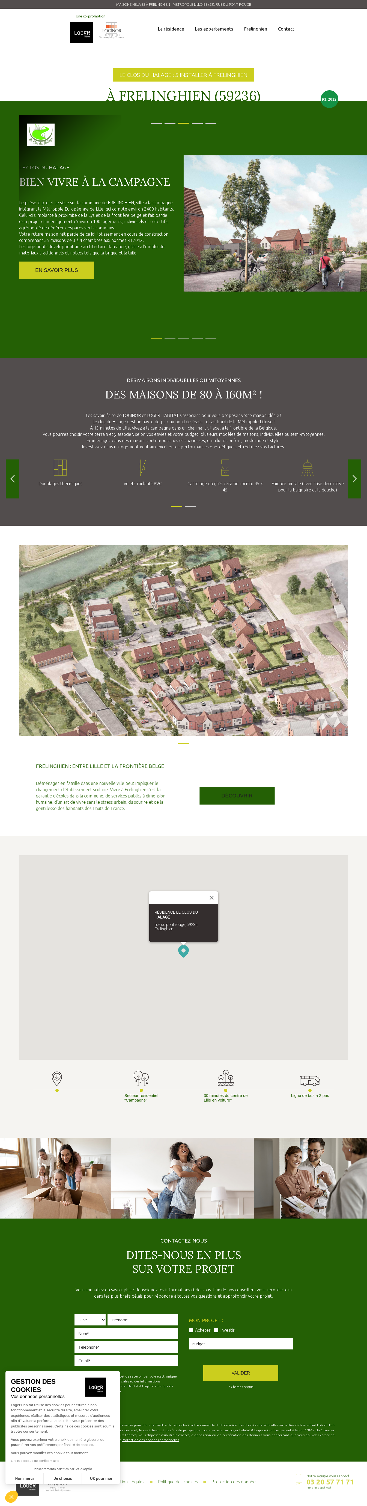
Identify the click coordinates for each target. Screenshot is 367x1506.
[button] (183, 951)
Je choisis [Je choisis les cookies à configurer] (62, 1478)
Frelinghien (255, 28)
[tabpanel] (183, 115)
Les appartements (214, 28)
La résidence (171, 28)
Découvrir (267, 796)
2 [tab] (167, 121)
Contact (286, 28)
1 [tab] (153, 121)
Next (354, 479)
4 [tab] (194, 121)
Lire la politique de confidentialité (35, 1461)
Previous (12, 479)
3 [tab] (181, 121)
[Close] (211, 897)
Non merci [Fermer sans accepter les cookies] (24, 1478)
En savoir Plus (56, 272)
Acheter (203, 1330)
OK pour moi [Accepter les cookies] (101, 1478)
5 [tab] (208, 121)
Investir (227, 1330)
